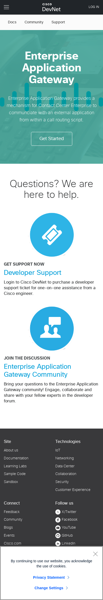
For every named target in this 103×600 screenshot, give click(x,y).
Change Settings (49, 588)
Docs (12, 22)
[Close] (95, 553)
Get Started (51, 139)
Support (58, 22)
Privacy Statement (49, 577)
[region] (51, 573)
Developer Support (32, 272)
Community (34, 22)
